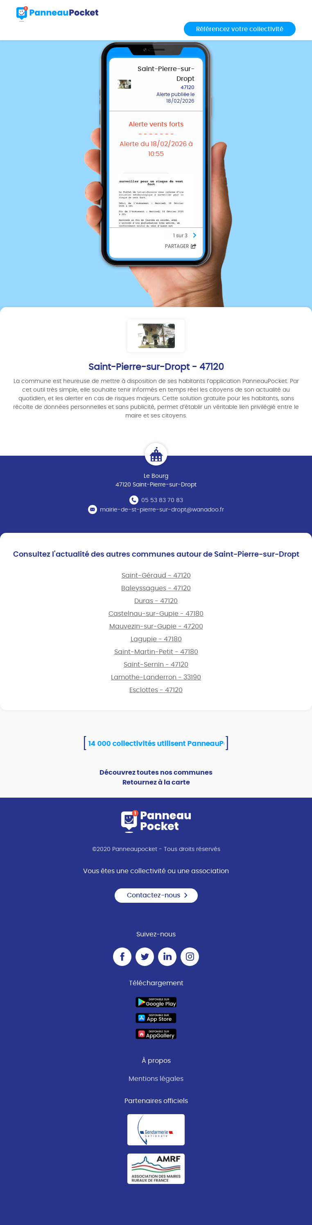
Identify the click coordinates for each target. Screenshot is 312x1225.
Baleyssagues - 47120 (156, 588)
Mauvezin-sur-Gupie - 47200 (156, 626)
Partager (181, 246)
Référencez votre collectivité (239, 29)
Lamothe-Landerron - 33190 (156, 677)
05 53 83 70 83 (162, 500)
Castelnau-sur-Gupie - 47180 (156, 613)
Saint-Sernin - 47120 (156, 664)
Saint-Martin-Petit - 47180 (156, 652)
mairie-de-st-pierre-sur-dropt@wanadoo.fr (162, 510)
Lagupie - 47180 (156, 639)
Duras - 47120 (156, 601)
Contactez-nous (157, 895)
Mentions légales (156, 1079)
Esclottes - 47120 (156, 690)
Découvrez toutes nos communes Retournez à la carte (156, 777)
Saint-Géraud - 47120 (156, 575)
